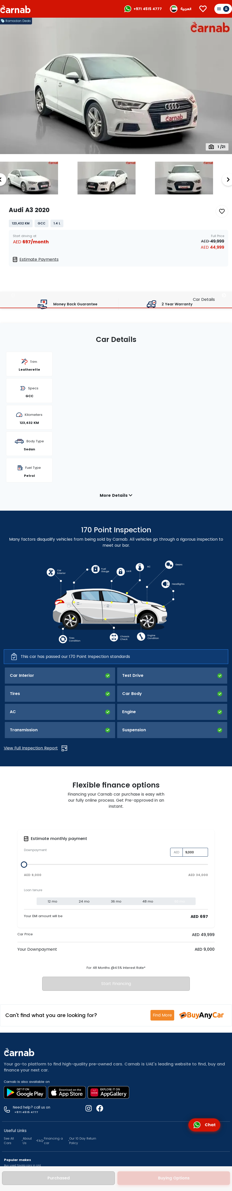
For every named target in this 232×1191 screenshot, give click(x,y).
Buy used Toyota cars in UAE (22, 1035)
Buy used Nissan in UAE (19, 1040)
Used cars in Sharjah (18, 1106)
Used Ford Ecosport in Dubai (24, 1125)
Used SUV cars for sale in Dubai (24, 1070)
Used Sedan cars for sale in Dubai (26, 1065)
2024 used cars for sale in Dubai (27, 1160)
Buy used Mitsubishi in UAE (22, 1045)
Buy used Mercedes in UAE (21, 1050)
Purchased (58, 1178)
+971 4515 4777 (148, 8)
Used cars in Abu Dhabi (19, 1111)
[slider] (24, 734)
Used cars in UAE (15, 1095)
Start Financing (116, 853)
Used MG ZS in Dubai (20, 1135)
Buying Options (174, 1178)
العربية (186, 9)
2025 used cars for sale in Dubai (27, 1155)
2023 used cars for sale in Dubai (27, 1165)
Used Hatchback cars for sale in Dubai (29, 1075)
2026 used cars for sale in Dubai (27, 1150)
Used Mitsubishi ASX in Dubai (25, 1130)
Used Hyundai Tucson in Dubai (26, 1120)
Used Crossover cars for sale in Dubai (28, 1080)
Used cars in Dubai (16, 1100)
